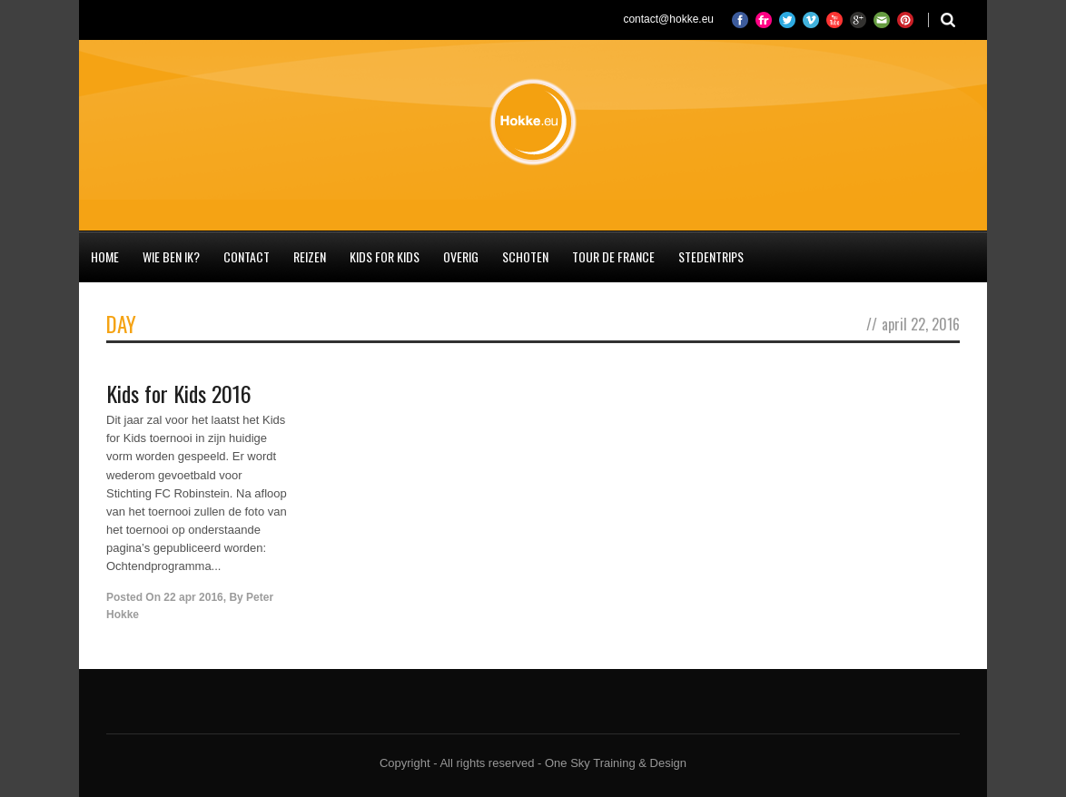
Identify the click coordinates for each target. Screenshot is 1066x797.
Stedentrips (711, 256)
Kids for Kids (384, 256)
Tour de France (613, 256)
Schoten (525, 256)
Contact (246, 256)
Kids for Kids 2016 (179, 393)
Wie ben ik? (171, 256)
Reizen (309, 256)
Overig (461, 256)
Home (105, 256)
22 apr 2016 (192, 597)
